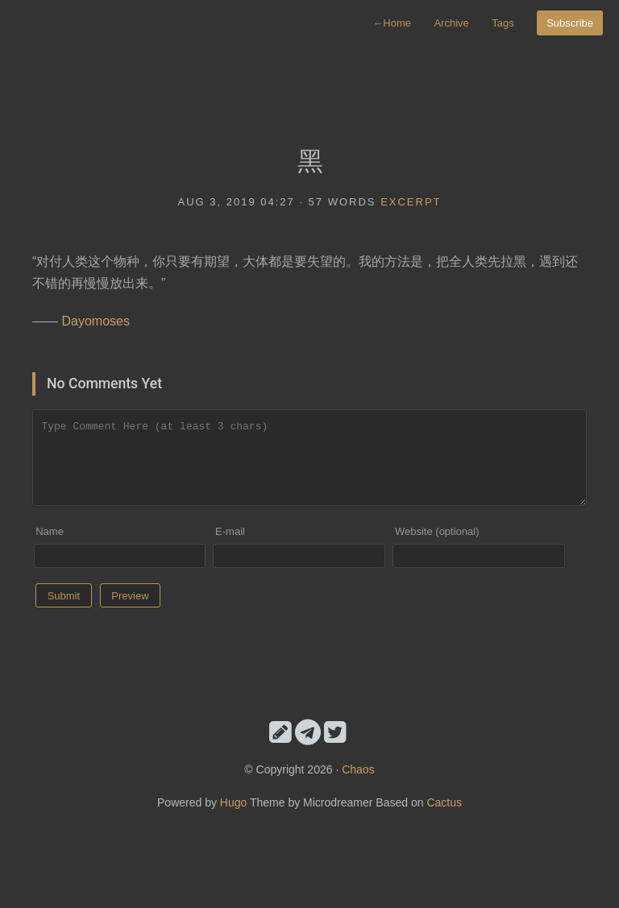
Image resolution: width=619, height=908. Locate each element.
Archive (451, 23)
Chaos (358, 769)
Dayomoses (95, 321)
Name (49, 531)
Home (391, 23)
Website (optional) (437, 531)
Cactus (444, 802)
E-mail (230, 531)
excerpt (410, 202)
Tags (502, 23)
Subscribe (569, 23)
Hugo (233, 802)
